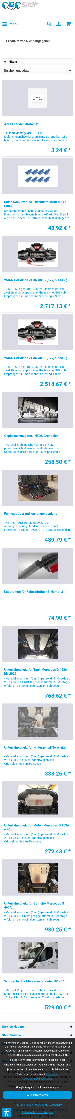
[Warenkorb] (69, 24)
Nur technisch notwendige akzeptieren (39, 1104)
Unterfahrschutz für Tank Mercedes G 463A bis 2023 (35, 672)
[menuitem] (10, 24)
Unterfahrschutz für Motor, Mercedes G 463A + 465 (36, 827)
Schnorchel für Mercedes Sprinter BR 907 (34, 981)
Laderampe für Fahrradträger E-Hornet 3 (33, 592)
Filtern (10, 61)
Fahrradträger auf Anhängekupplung (30, 514)
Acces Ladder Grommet (21, 124)
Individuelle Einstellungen (37, 1112)
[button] (6, 1112)
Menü (10, 23)
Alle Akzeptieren (37, 1095)
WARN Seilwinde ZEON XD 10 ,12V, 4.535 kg (35, 358)
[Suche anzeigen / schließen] (49, 24)
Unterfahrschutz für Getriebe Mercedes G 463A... (34, 905)
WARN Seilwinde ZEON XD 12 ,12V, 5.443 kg (35, 280)
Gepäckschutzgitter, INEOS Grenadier (31, 436)
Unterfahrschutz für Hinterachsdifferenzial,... (36, 747)
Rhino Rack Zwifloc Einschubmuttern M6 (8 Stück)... (35, 204)
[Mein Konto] (59, 24)
